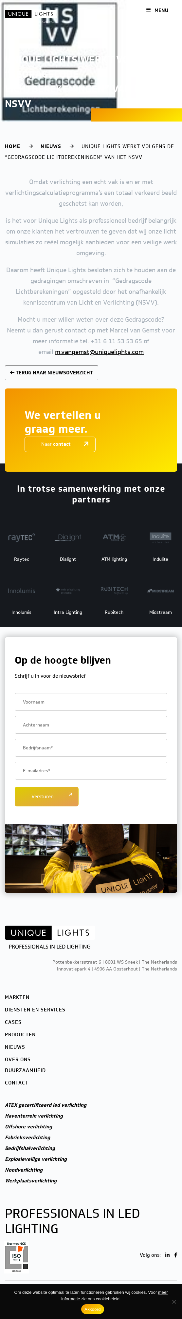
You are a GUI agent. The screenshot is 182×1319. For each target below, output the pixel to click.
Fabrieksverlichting (27, 1137)
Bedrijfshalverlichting (30, 1148)
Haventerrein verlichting (34, 1116)
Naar (56, 444)
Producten (20, 1034)
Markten (17, 997)
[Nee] (174, 1301)
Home (12, 146)
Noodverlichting (24, 1170)
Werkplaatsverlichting (31, 1180)
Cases (13, 1022)
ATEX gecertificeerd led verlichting (45, 1105)
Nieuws (51, 146)
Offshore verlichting (28, 1126)
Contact (16, 1082)
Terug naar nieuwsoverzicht (51, 372)
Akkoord (92, 1309)
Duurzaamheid (25, 1070)
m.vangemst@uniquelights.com (99, 351)
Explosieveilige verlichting (36, 1159)
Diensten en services (35, 1009)
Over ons (18, 1059)
